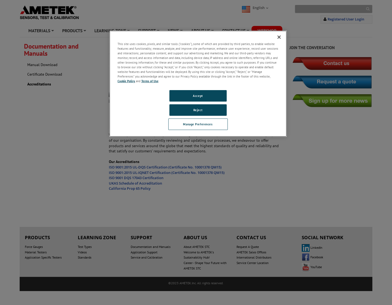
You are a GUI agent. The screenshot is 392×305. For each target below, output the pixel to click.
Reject (197, 110)
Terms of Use (149, 81)
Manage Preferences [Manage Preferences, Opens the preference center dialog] (198, 124)
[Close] (279, 37)
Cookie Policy (126, 81)
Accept (198, 96)
